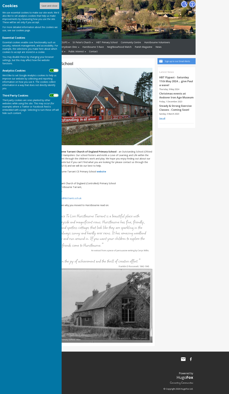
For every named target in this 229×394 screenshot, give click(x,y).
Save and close (49, 5)
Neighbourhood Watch (119, 46)
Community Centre (131, 42)
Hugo (185, 377)
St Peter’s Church (82, 42)
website (101, 171)
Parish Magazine (143, 46)
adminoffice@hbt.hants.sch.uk (65, 198)
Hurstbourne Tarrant (65, 20)
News (159, 46)
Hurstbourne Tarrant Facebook (190, 359)
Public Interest (76, 51)
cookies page (23, 30)
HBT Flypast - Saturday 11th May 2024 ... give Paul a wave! (176, 81)
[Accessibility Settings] (192, 4)
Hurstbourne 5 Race (93, 46)
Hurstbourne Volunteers (157, 42)
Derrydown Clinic (68, 46)
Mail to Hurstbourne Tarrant (183, 359)
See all (162, 118)
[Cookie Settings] (184, 4)
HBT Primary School (107, 42)
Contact (93, 51)
